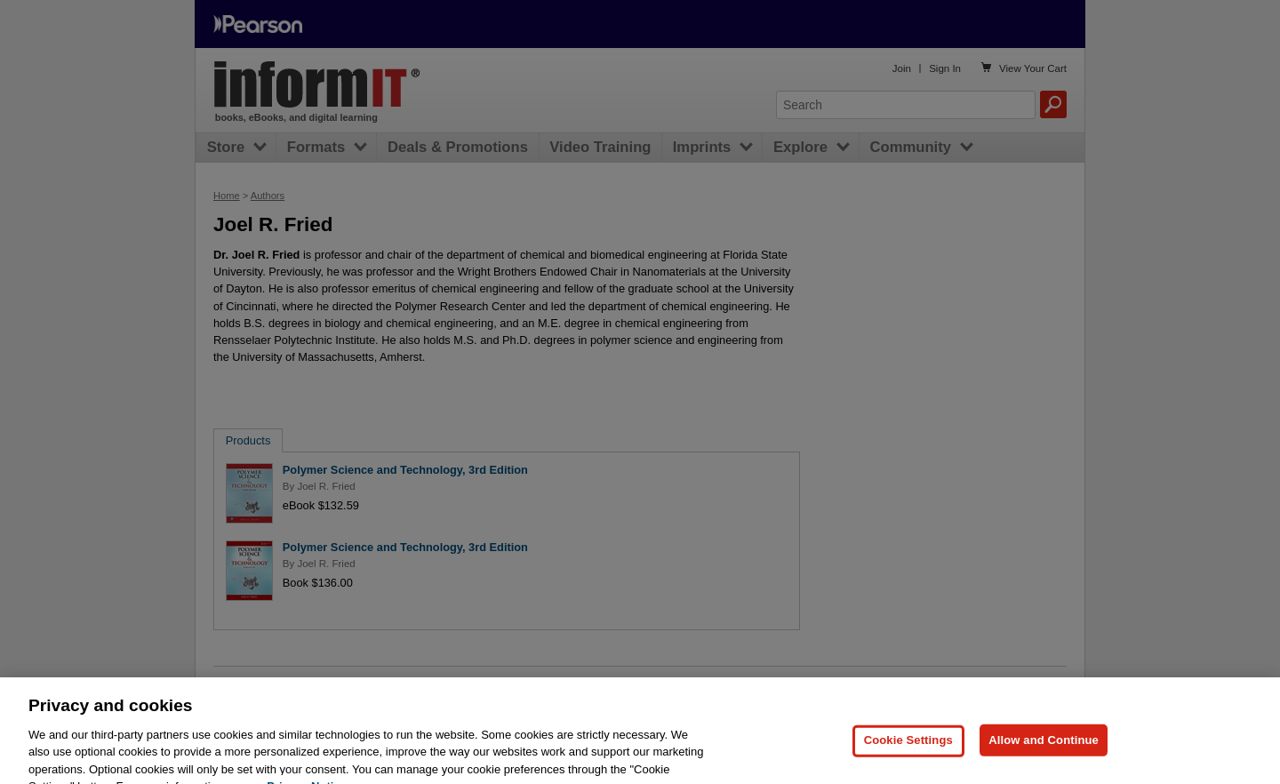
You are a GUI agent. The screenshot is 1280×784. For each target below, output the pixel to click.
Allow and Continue (1043, 757)
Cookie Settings (908, 757)
